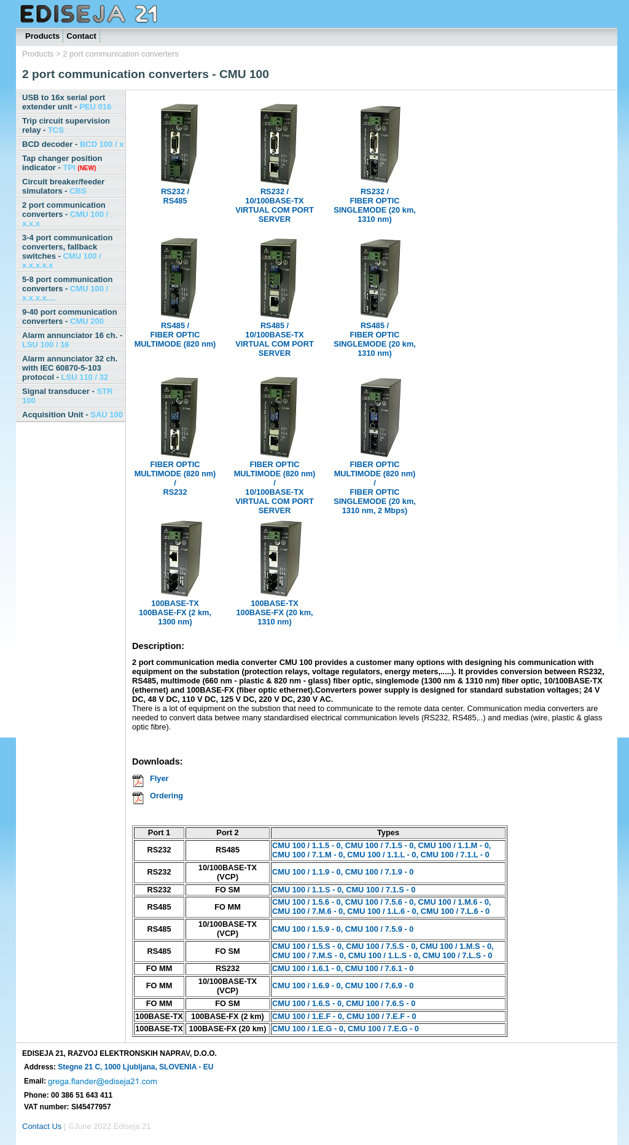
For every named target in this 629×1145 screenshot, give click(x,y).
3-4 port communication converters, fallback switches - (67, 251)
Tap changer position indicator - (62, 163)
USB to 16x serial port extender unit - (66, 102)
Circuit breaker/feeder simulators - (63, 186)
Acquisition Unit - (72, 414)
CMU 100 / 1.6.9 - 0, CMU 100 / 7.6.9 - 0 (342, 985)
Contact (81, 36)
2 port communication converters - (65, 214)
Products (42, 36)
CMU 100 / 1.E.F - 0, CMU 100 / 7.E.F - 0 (344, 1016)
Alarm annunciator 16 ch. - (72, 340)
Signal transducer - (67, 396)
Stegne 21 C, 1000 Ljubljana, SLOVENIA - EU (135, 1067)
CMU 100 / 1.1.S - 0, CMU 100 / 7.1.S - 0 (343, 889)
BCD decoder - (72, 144)
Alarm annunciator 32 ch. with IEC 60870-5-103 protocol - (69, 368)
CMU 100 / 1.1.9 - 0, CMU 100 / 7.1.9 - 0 (342, 871)
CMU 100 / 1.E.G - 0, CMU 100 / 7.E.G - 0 (345, 1028)
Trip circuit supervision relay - (66, 125)
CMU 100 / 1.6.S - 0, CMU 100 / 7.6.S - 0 (343, 1003)
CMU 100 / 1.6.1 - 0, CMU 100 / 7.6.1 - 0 (342, 968)
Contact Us (41, 1126)
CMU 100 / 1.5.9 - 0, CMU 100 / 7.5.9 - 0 (342, 929)
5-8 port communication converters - (67, 288)
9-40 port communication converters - (69, 316)
